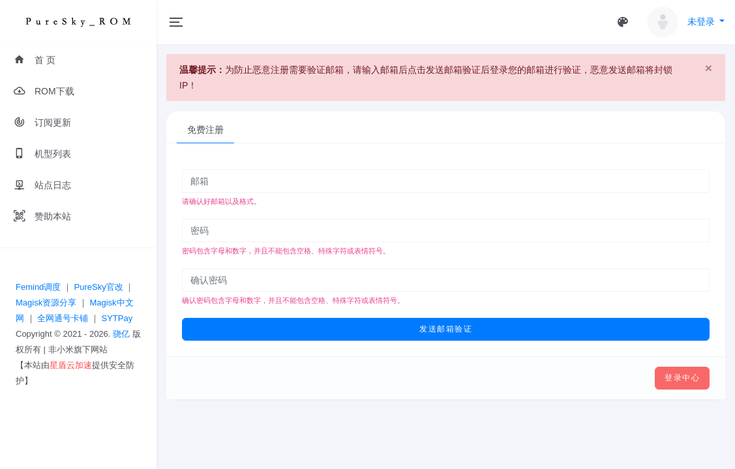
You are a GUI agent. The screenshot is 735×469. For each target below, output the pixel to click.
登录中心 (682, 377)
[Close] (708, 68)
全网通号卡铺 (62, 318)
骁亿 (121, 334)
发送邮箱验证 (445, 329)
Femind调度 (38, 287)
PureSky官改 (98, 287)
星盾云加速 (71, 365)
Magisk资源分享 (46, 302)
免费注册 (205, 129)
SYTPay (116, 318)
